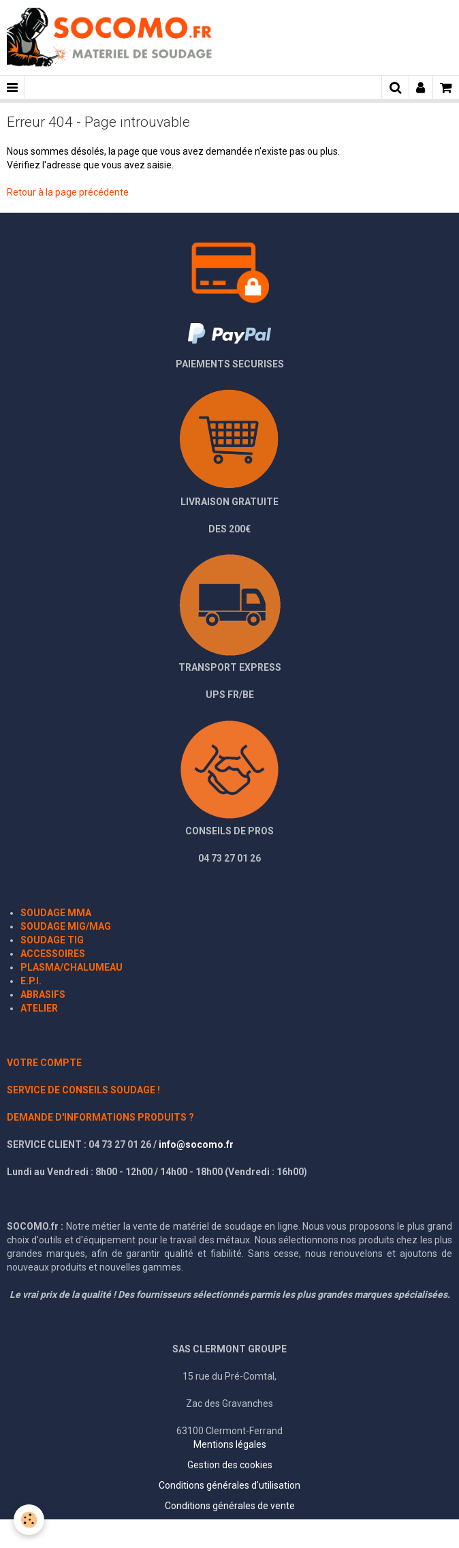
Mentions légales (229, 1444)
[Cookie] (29, 1519)
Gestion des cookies (229, 1464)
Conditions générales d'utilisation (229, 1485)
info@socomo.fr (196, 1144)
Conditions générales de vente (230, 1505)
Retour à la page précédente (68, 192)
